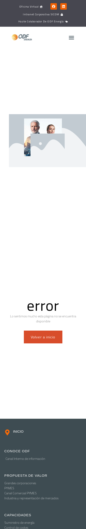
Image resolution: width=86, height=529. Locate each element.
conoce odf (17, 451)
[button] (71, 37)
